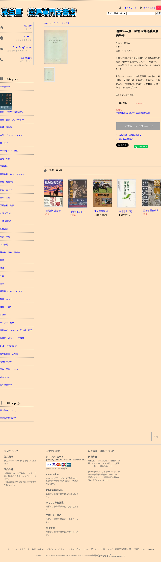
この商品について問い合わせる (138, 126)
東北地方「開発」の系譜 (131, 211)
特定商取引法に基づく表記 (127, 549)
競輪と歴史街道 (151, 210)
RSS (143, 549)
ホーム (10, 549)
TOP (46, 23)
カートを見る (152, 7)
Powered (104, 555)
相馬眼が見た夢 (53, 210)
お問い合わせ (38, 549)
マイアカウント (129, 7)
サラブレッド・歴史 (60, 23)
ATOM (150, 549)
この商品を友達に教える (130, 134)
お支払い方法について (78, 549)
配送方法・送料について (102, 549)
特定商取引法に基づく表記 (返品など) (133, 112)
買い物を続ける (126, 139)
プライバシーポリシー (56, 549)
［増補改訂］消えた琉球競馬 (84, 211)
